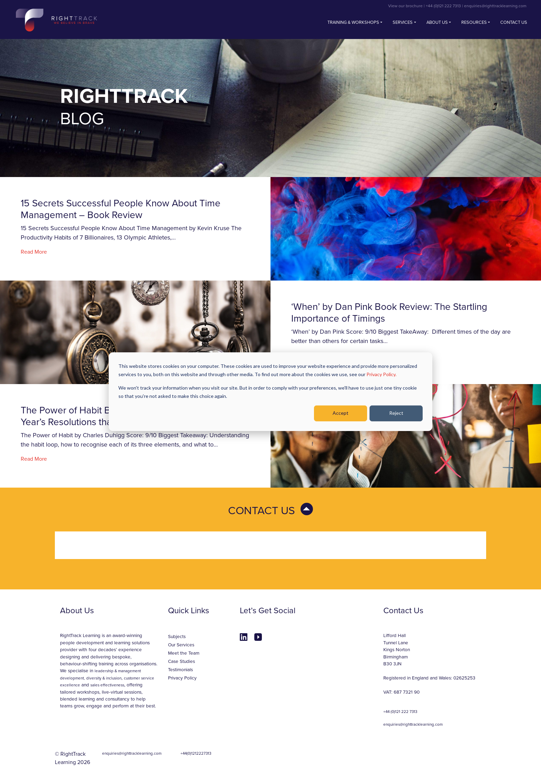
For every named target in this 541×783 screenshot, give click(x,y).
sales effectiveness (107, 685)
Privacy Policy (182, 678)
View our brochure (405, 5)
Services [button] (403, 22)
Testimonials (180, 670)
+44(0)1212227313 (195, 753)
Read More (34, 251)
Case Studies (181, 661)
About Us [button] (437, 22)
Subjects (177, 636)
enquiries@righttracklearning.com (495, 5)
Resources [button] (474, 22)
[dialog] (270, 391)
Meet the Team (183, 653)
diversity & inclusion (103, 678)
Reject (396, 413)
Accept (340, 413)
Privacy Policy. (381, 374)
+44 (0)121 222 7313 (443, 5)
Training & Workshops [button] (353, 22)
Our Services (181, 645)
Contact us (513, 22)
